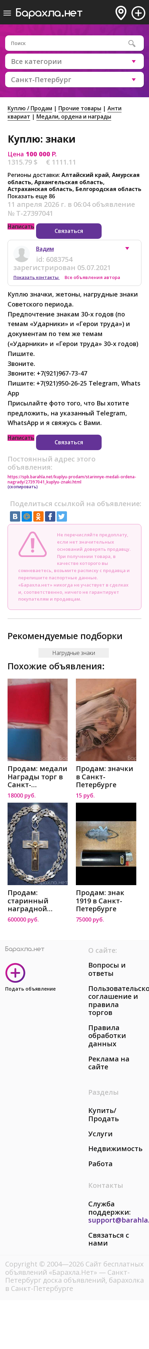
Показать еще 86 (31, 196)
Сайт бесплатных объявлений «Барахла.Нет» (74, 1268)
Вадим (45, 249)
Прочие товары (79, 108)
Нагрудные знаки (73, 653)
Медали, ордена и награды (73, 116)
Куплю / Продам (30, 108)
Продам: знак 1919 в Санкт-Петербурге (100, 901)
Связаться (69, 231)
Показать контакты (36, 277)
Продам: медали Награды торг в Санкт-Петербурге (37, 777)
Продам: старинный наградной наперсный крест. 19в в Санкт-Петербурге (28, 901)
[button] (130, 250)
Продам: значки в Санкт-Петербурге (104, 777)
